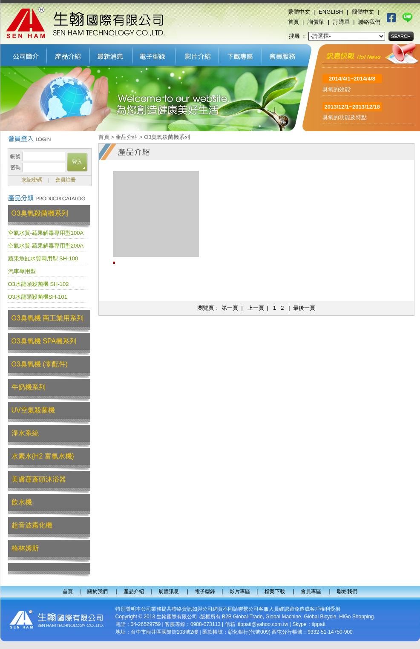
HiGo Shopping (356, 617)
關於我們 (23, 54)
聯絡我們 (369, 22)
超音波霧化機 (32, 525)
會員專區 (285, 54)
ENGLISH (331, 12)
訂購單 (341, 22)
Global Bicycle (320, 617)
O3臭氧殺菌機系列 (40, 213)
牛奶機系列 (29, 387)
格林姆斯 (25, 548)
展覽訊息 (111, 54)
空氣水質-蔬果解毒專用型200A (46, 245)
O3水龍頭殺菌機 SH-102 (38, 284)
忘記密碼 (32, 180)
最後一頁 (304, 308)
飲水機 (22, 502)
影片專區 (197, 54)
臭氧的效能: (337, 91)
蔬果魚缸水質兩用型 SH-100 (43, 258)
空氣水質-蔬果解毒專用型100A (46, 233)
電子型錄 (154, 54)
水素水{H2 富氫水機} (43, 456)
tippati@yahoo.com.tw (263, 624)
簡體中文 (363, 12)
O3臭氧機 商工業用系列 (48, 318)
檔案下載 (240, 54)
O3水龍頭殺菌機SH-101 (37, 297)
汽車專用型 (22, 271)
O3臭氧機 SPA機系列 (44, 341)
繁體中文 (299, 12)
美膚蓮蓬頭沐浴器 (39, 479)
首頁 (293, 22)
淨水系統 (25, 433)
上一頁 (255, 308)
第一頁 (230, 308)
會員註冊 (65, 180)
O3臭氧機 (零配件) (40, 364)
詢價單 (316, 22)
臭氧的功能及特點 (344, 119)
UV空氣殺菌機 (33, 410)
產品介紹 (68, 54)
